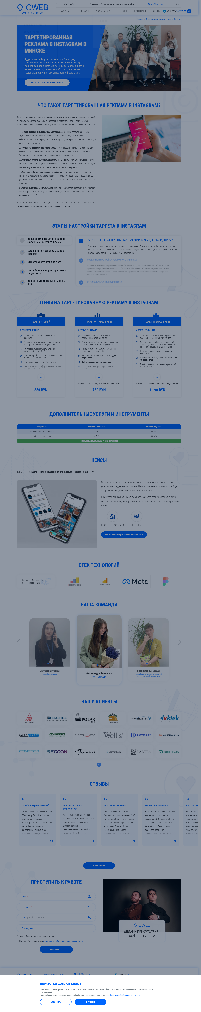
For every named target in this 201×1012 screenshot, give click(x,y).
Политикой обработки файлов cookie (125, 995)
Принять (90, 1001)
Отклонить (56, 1001)
